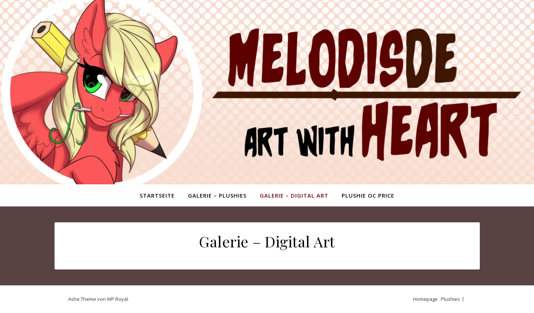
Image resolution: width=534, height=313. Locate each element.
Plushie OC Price (368, 195)
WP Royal (117, 299)
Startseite (157, 195)
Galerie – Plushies (217, 195)
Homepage (425, 299)
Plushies (450, 299)
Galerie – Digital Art (294, 195)
